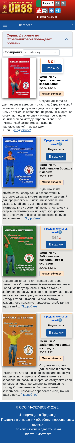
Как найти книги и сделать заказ (37, 429)
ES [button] (57, 3)
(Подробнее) (22, 130)
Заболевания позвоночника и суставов (51, 259)
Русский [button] (48, 3)
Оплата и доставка (38, 434)
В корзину (51, 68)
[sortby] (41, 52)
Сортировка (12, 52)
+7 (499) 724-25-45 (47, 17)
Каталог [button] (24, 25)
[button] (39, 10)
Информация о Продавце (37, 415)
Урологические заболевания (50, 81)
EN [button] (63, 3)
